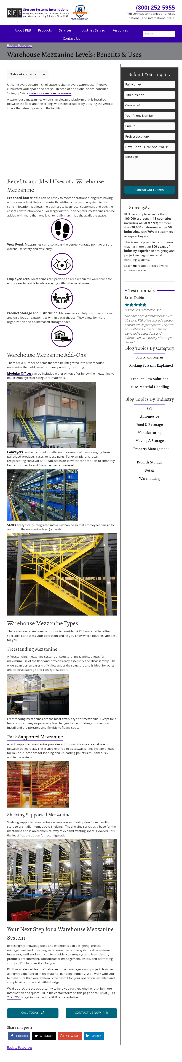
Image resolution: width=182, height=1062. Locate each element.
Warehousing (149, 467)
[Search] (159, 34)
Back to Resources (19, 45)
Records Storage (149, 451)
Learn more (132, 255)
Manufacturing (150, 421)
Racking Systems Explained (151, 354)
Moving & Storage (149, 429)
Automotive (149, 405)
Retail (149, 459)
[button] (32, 1012)
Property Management (151, 438)
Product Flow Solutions (149, 368)
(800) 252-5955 (155, 7)
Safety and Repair (150, 346)
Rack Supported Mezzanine (35, 736)
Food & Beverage (149, 413)
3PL (149, 397)
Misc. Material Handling (149, 376)
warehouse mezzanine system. (50, 93)
